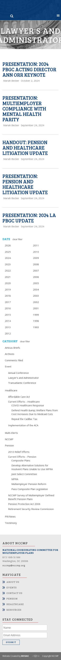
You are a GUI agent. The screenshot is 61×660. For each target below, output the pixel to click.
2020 (8, 283)
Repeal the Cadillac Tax (24, 419)
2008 (36, 264)
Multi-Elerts (11, 432)
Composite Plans (20, 460)
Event (8, 366)
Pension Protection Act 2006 (24, 504)
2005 (36, 283)
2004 (36, 289)
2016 (8, 308)
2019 (8, 289)
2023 (8, 264)
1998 (36, 320)
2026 (8, 245)
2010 (36, 251)
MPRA (14, 479)
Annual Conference (18, 372)
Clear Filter (17, 239)
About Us (12, 582)
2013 (8, 327)
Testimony (11, 523)
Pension (9, 445)
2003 (36, 295)
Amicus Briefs (12, 347)
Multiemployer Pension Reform (28, 484)
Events (11, 587)
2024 (8, 258)
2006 (36, 277)
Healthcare (11, 390)
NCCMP (9, 439)
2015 (8, 314)
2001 (36, 308)
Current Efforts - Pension (22, 456)
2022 (8, 270)
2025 (8, 251)
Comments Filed (14, 360)
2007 (36, 270)
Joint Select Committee (24, 474)
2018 (8, 295)
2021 (8, 277)
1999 (36, 314)
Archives (9, 353)
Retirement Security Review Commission (31, 509)
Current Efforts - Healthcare (24, 401)
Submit (11, 642)
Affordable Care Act (19, 396)
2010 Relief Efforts (18, 451)
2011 (36, 245)
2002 (36, 302)
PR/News (10, 516)
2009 (36, 258)
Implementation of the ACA (23, 425)
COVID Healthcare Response (27, 405)
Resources (13, 609)
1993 (36, 327)
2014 (8, 320)
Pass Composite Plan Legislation (29, 489)
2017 (8, 302)
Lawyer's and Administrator (23, 377)
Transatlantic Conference (22, 382)
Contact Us (14, 593)
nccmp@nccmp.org (13, 565)
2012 (8, 333)
